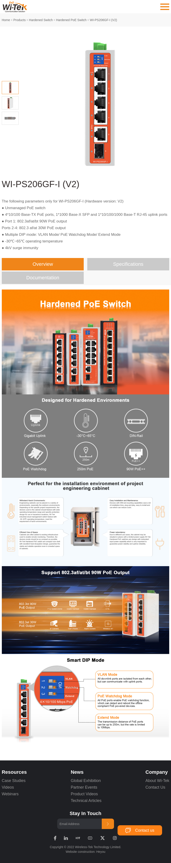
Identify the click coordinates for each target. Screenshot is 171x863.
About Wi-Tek (157, 780)
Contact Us (155, 787)
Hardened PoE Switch (71, 20)
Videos (8, 787)
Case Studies (14, 780)
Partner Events (84, 787)
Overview (43, 264)
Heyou (100, 851)
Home (6, 20)
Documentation (42, 277)
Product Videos (85, 794)
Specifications (128, 264)
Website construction (80, 851)
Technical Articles (86, 800)
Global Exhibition (86, 780)
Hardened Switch (41, 20)
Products (19, 20)
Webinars (10, 794)
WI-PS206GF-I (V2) (103, 20)
